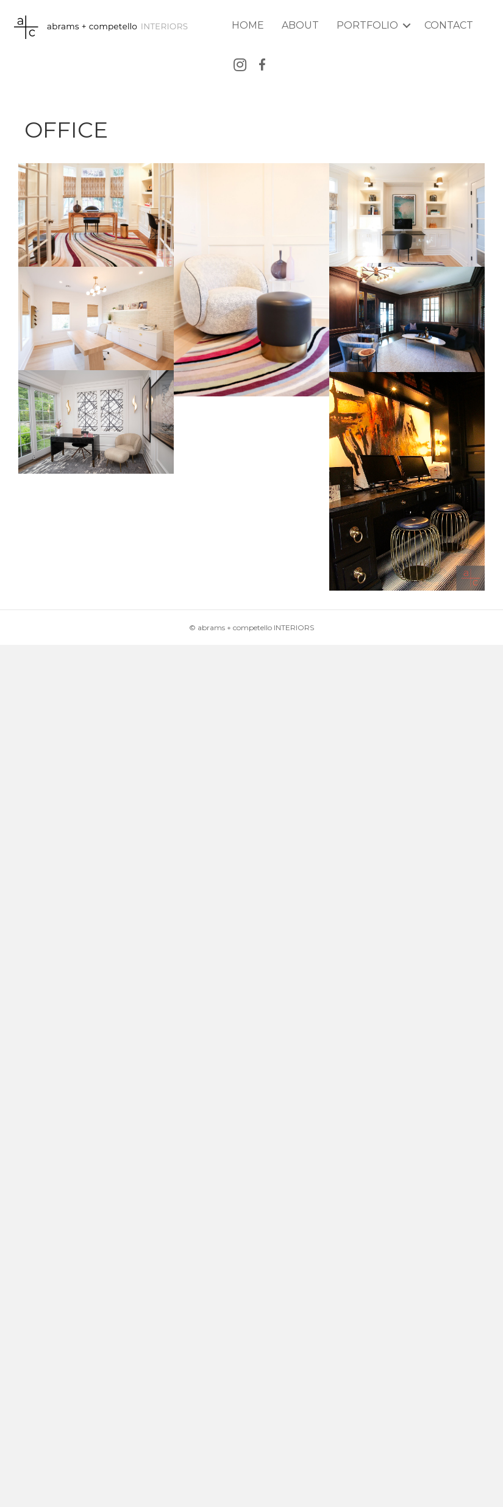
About (300, 25)
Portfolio (367, 25)
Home (248, 25)
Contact (448, 25)
